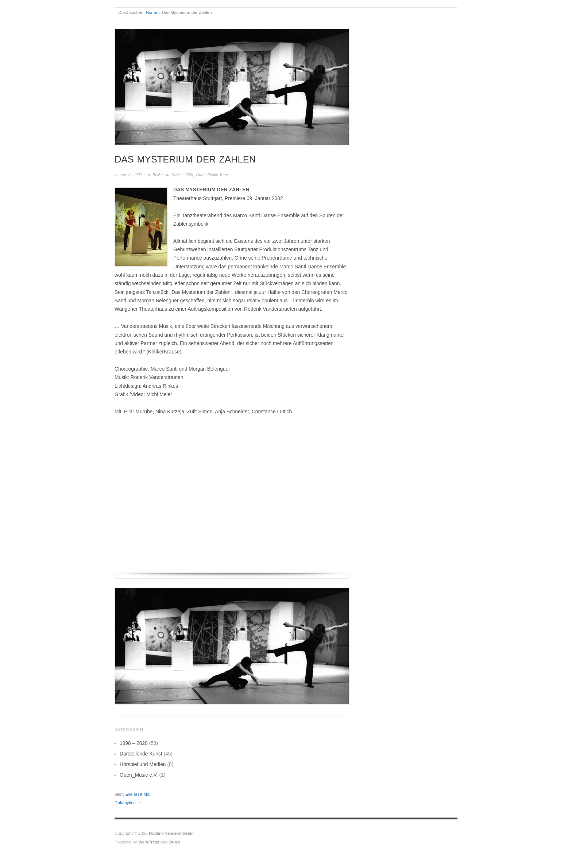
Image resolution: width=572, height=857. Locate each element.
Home (151, 12)
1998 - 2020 (182, 174)
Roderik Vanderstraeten (171, 833)
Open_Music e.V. (139, 775)
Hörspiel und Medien (143, 764)
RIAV (156, 174)
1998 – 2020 (134, 743)
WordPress (148, 841)
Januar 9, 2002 (128, 174)
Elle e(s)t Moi (137, 794)
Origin (174, 841)
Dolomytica (125, 802)
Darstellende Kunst (212, 174)
